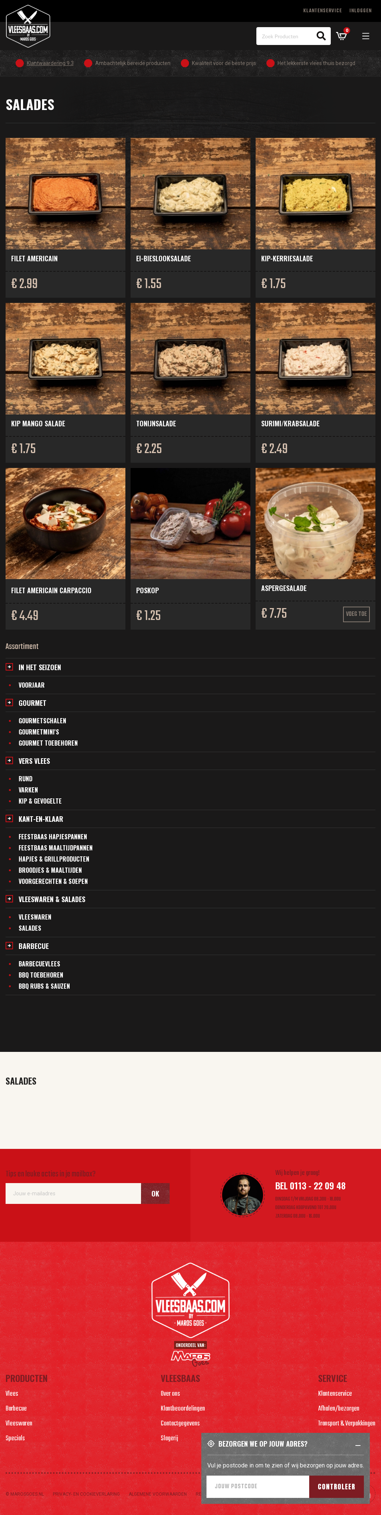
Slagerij (169, 1438)
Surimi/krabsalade (290, 423)
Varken (28, 789)
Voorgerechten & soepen (53, 881)
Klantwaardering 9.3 (50, 63)
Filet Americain (34, 258)
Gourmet (33, 703)
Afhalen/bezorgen (338, 1408)
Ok (155, 1193)
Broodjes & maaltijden (50, 870)
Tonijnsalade (156, 423)
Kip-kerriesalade (287, 258)
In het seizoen (40, 667)
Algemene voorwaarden (158, 1494)
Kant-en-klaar (41, 819)
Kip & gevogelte (40, 801)
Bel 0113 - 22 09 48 (310, 1185)
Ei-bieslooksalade (163, 258)
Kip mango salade (38, 423)
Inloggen (360, 11)
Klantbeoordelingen (183, 1408)
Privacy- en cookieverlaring (86, 1494)
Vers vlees (34, 761)
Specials (15, 1438)
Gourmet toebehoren (48, 743)
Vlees (12, 1394)
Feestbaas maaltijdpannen (56, 847)
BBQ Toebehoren (41, 974)
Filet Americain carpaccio (51, 590)
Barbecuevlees (39, 963)
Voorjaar (32, 685)
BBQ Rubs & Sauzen (44, 986)
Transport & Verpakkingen (346, 1423)
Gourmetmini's (39, 731)
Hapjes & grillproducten (54, 859)
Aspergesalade (284, 588)
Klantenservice (322, 11)
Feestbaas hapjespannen (53, 836)
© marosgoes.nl (25, 1494)
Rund (25, 778)
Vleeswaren (35, 916)
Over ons (170, 1394)
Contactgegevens (180, 1423)
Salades (30, 928)
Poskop (147, 590)
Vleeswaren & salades (52, 899)
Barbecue (34, 946)
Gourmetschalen (42, 720)
